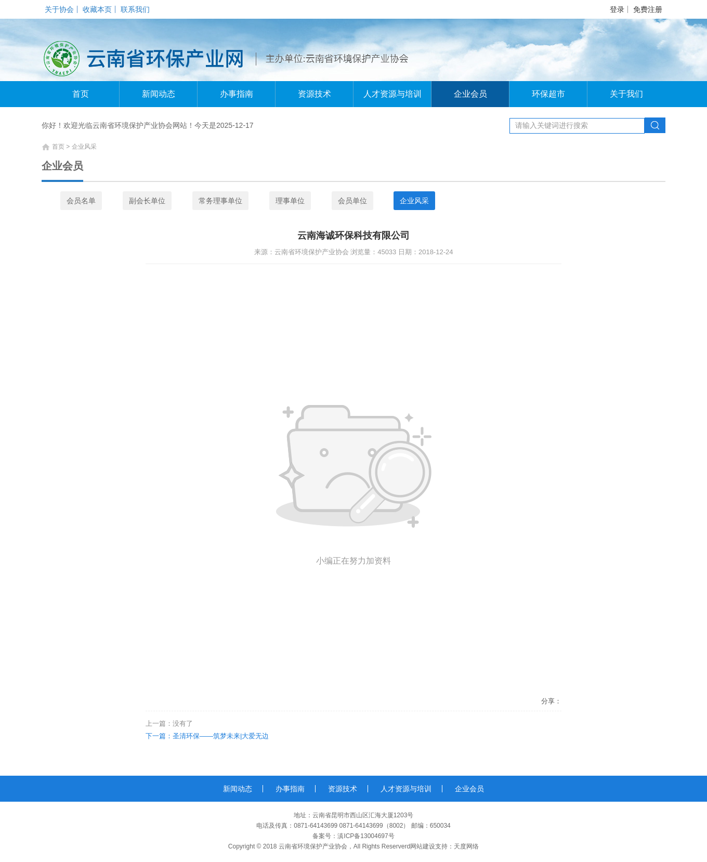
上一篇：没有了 (169, 723)
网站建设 (422, 846)
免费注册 (647, 9)
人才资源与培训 (392, 93)
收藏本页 (97, 9)
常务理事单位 (220, 201)
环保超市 (548, 93)
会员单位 (352, 201)
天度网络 (466, 846)
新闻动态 (158, 93)
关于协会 (59, 9)
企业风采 (414, 201)
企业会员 (470, 93)
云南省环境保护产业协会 (313, 846)
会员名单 (81, 201)
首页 (80, 93)
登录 (617, 9)
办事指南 (236, 93)
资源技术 (314, 93)
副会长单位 (147, 201)
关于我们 (626, 93)
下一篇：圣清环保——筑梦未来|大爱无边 (207, 736)
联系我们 (135, 9)
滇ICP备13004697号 (365, 836)
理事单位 (290, 201)
